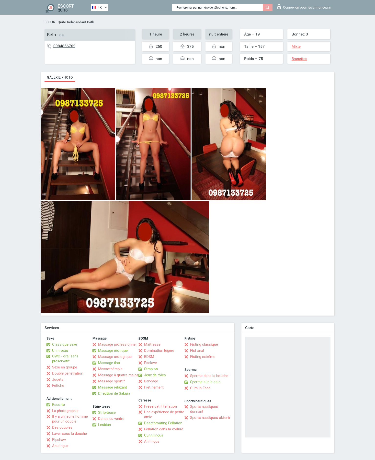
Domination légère (159, 350)
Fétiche (58, 385)
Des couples (62, 427)
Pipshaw (59, 439)
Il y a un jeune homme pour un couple (70, 419)
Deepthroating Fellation (163, 423)
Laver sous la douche (69, 433)
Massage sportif (111, 381)
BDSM (149, 356)
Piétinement (154, 387)
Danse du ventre (111, 418)
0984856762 (64, 46)
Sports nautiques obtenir (210, 417)
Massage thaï (109, 363)
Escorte (58, 404)
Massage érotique (113, 350)
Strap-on (151, 369)
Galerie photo (60, 77)
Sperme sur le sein (205, 382)
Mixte (296, 46)
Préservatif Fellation (160, 406)
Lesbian (104, 425)
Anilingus (151, 441)
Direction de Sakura (114, 393)
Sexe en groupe (64, 367)
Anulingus (60, 446)
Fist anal (197, 350)
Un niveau (60, 350)
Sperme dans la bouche (209, 376)
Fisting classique (204, 344)
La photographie (65, 411)
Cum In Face (200, 388)
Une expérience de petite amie (164, 414)
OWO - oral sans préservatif (65, 358)
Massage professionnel (117, 344)
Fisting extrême (202, 356)
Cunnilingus (153, 435)
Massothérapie (110, 369)
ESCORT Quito (55, 22)
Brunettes (299, 59)
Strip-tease (107, 412)
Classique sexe (64, 344)
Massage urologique (115, 356)
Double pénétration (67, 373)
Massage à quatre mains (118, 375)
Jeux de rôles (155, 375)
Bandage (151, 381)
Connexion (304, 6)
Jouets (57, 379)
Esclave (150, 363)
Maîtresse (152, 344)
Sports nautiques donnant (204, 409)
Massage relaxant (112, 387)
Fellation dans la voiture (163, 429)
